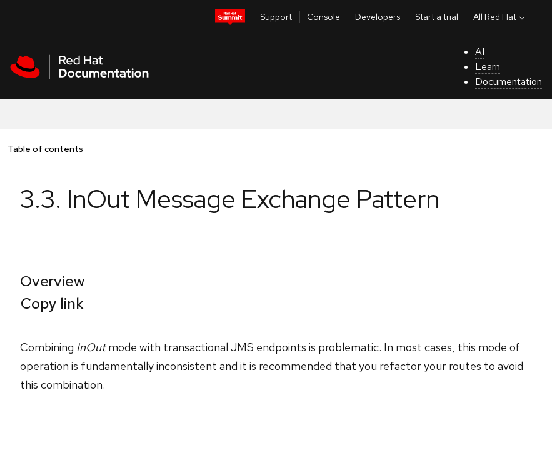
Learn (487, 66)
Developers (377, 16)
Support (276, 16)
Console (323, 16)
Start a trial (436, 16)
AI (479, 51)
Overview (52, 281)
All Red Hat (500, 16)
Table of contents (45, 148)
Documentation (508, 81)
